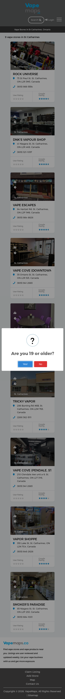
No (40, 364)
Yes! (25, 364)
